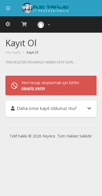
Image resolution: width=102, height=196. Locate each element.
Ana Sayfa (12, 52)
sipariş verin (33, 88)
